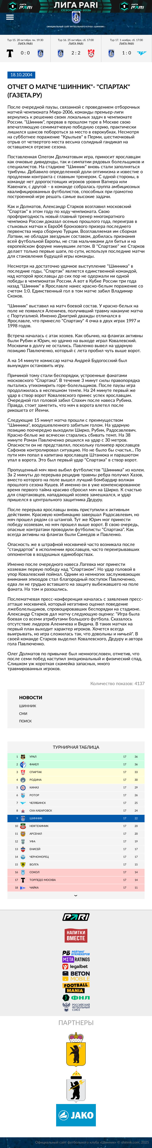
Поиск (25, 721)
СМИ (23, 714)
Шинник (27, 706)
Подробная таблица (76, 895)
